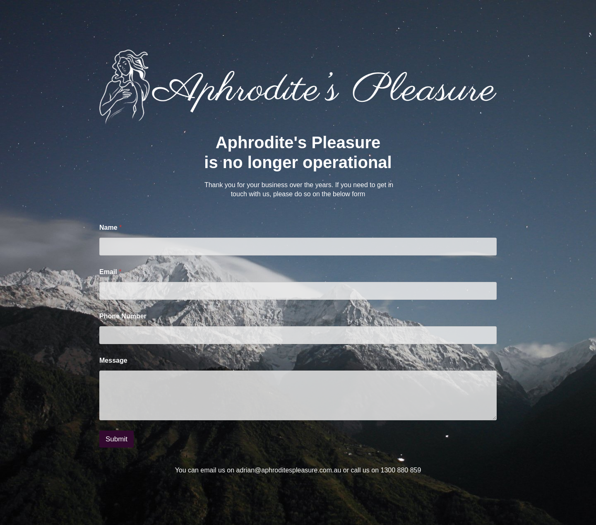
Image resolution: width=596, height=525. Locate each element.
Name (110, 227)
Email (110, 271)
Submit (116, 439)
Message (113, 360)
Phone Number (123, 316)
